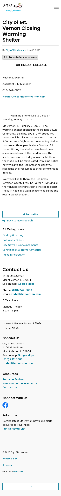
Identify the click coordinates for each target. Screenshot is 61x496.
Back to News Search (20, 220)
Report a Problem (13, 379)
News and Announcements (19, 383)
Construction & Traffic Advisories (21, 249)
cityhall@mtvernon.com (25, 294)
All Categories (13, 229)
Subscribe (30, 214)
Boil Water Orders (13, 240)
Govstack (18, 471)
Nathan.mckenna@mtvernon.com (23, 96)
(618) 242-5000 (22, 290)
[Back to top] (30, 486)
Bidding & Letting (12, 235)
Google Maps (26, 283)
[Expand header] (56, 7)
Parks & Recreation (13, 254)
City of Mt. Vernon (15, 50)
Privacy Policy (9, 458)
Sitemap (7, 465)
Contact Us (9, 387)
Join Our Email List (14, 428)
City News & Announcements (20, 57)
